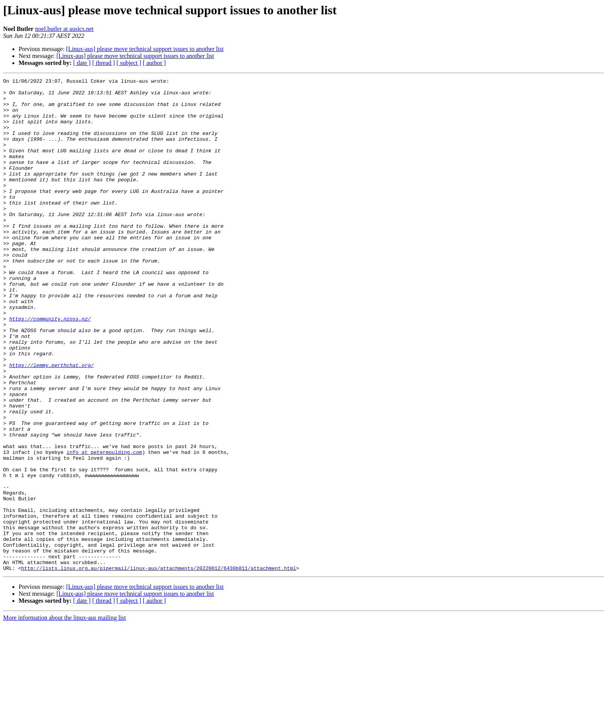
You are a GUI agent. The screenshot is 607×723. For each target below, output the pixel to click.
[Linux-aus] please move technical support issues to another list (145, 49)
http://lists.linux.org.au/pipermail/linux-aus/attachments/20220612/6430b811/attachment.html (158, 666)
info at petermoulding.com (104, 527)
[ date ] (82, 63)
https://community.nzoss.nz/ (50, 367)
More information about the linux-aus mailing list (64, 716)
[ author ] (154, 63)
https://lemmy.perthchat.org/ (51, 422)
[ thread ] (103, 63)
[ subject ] (129, 63)
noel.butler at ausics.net (64, 29)
